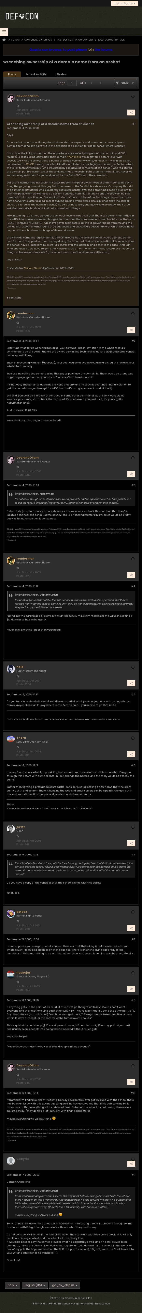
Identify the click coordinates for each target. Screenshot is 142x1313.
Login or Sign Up (125, 3)
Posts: (20, 113)
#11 (133, 1175)
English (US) (35, 1285)
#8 (133, 939)
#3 (133, 485)
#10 (132, 1093)
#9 (133, 1000)
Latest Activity (36, 74)
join (91, 49)
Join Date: (22, 110)
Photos (61, 74)
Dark (13, 1285)
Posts (12, 74)
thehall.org (74, 157)
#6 (133, 765)
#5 (133, 694)
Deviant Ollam (32, 268)
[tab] (12, 74)
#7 (133, 854)
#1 (133, 123)
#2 (133, 341)
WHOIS (30, 164)
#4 (133, 586)
